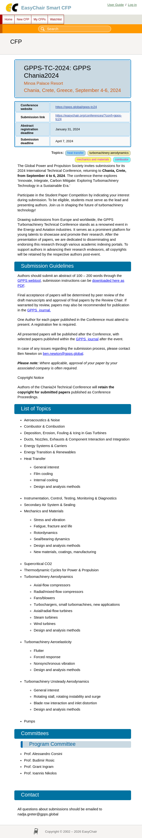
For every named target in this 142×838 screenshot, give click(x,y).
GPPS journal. (39, 310)
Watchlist (56, 19)
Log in (132, 5)
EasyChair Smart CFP (46, 7)
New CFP (23, 19)
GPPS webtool (29, 280)
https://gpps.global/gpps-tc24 (76, 107)
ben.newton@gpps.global (63, 354)
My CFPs (39, 19)
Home (8, 19)
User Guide (115, 5)
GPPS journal (87, 339)
